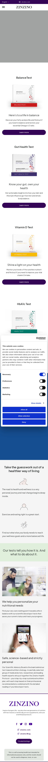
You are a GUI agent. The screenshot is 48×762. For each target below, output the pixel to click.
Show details (36, 403)
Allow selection (24, 416)
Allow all (24, 409)
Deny (24, 422)
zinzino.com (26, 2)
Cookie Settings (24, 741)
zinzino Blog (24, 734)
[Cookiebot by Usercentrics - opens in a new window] (36, 338)
